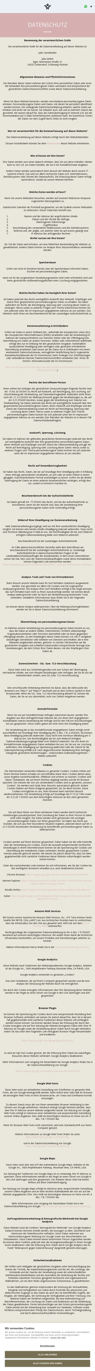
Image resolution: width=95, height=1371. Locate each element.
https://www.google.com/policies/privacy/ (47, 1146)
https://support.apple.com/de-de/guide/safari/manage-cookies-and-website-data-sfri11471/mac (51, 897)
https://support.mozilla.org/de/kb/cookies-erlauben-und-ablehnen (55, 889)
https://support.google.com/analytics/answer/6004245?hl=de (48, 1071)
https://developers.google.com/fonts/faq (47, 1137)
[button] (3, 6)
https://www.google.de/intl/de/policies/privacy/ (65, 1206)
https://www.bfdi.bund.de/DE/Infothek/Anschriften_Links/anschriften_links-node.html (47, 564)
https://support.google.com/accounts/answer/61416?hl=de (57, 874)
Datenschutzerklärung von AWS (71, 947)
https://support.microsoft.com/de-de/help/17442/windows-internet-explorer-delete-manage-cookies (57, 882)
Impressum (53, 143)
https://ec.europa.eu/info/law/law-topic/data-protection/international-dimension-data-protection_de (47, 369)
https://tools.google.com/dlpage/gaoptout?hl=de (47, 1040)
